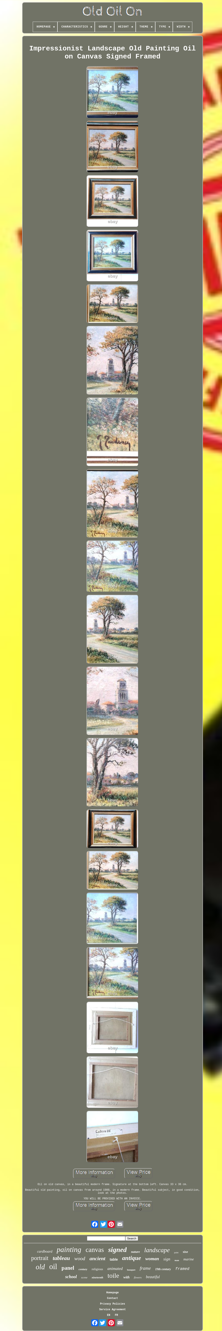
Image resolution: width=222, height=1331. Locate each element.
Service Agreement (112, 1309)
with (126, 1277)
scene (84, 1277)
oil (53, 1266)
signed (117, 1249)
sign (166, 1259)
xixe (185, 1251)
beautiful (153, 1277)
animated (115, 1268)
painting (69, 1249)
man (177, 1260)
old (40, 1267)
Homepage (112, 1292)
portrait (39, 1258)
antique (131, 1258)
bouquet (131, 1269)
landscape (157, 1250)
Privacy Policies (112, 1303)
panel (68, 1268)
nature (135, 1251)
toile (113, 1275)
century (82, 1269)
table (114, 1259)
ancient (97, 1258)
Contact (112, 1298)
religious (97, 1269)
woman (152, 1258)
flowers (138, 1277)
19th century (163, 1269)
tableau (61, 1258)
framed (182, 1269)
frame (145, 1268)
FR (116, 1315)
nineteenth (97, 1277)
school (71, 1276)
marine (188, 1259)
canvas (95, 1249)
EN (108, 1315)
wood (79, 1258)
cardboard (44, 1251)
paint (176, 1252)
